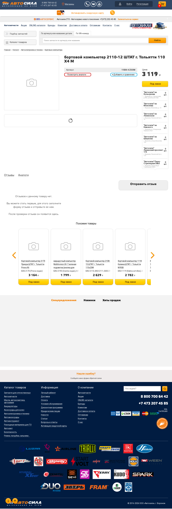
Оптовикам (95, 25)
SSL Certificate (162, 411)
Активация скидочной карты (54, 426)
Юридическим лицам (50, 412)
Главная (7, 50)
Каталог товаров (18, 42)
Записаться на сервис (128, 19)
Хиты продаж (114, 300)
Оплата (44, 400)
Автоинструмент (11, 421)
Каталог (16, 50)
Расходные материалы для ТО (18, 425)
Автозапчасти (11, 25)
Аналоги (23, 175)
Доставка (45, 397)
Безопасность (10, 432)
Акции (24, 25)
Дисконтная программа (52, 408)
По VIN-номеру (82, 33)
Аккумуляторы (10, 407)
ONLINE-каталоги (37, 25)
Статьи (44, 419)
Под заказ (155, 84)
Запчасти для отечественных (17, 393)
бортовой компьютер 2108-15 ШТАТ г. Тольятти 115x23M (100, 264)
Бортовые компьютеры (53, 50)
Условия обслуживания (51, 404)
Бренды (51, 25)
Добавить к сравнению (123, 74)
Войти (129, 5)
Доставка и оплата (78, 25)
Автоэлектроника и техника (32, 50)
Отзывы (9, 175)
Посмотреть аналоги (76, 75)
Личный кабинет (48, 393)
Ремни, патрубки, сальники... (17, 436)
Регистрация (143, 5)
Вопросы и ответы (49, 423)
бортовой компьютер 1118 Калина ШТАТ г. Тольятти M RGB (133, 264)
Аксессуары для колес (14, 410)
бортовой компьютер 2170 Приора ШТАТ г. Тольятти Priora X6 (33, 264)
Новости (44, 415)
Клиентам (62, 25)
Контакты (107, 25)
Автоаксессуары (11, 418)
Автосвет (8, 429)
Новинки (90, 300)
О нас (117, 25)
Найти (157, 40)
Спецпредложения (61, 300)
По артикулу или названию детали (56, 33)
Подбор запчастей (18, 34)
